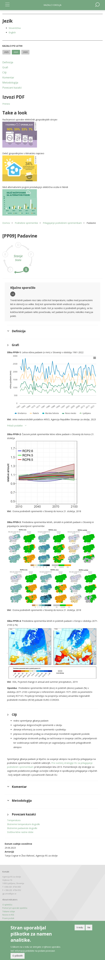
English (12, 32)
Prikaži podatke (15, 425)
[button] (52, 135)
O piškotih (17, 955)
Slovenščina (15, 28)
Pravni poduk (8, 918)
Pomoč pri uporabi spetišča (14, 908)
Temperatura (13, 820)
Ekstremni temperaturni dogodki (23, 824)
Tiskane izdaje (8, 911)
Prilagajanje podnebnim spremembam (62, 222)
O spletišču (7, 904)
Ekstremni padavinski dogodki (22, 828)
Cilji (4, 72)
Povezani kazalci (12, 87)
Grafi (5, 67)
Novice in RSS (8, 914)
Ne (88, 927)
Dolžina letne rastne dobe (20, 832)
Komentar (8, 77)
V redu (80, 927)
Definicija (7, 62)
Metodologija (10, 82)
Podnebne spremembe (26, 222)
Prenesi (6, 103)
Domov (6, 222)
